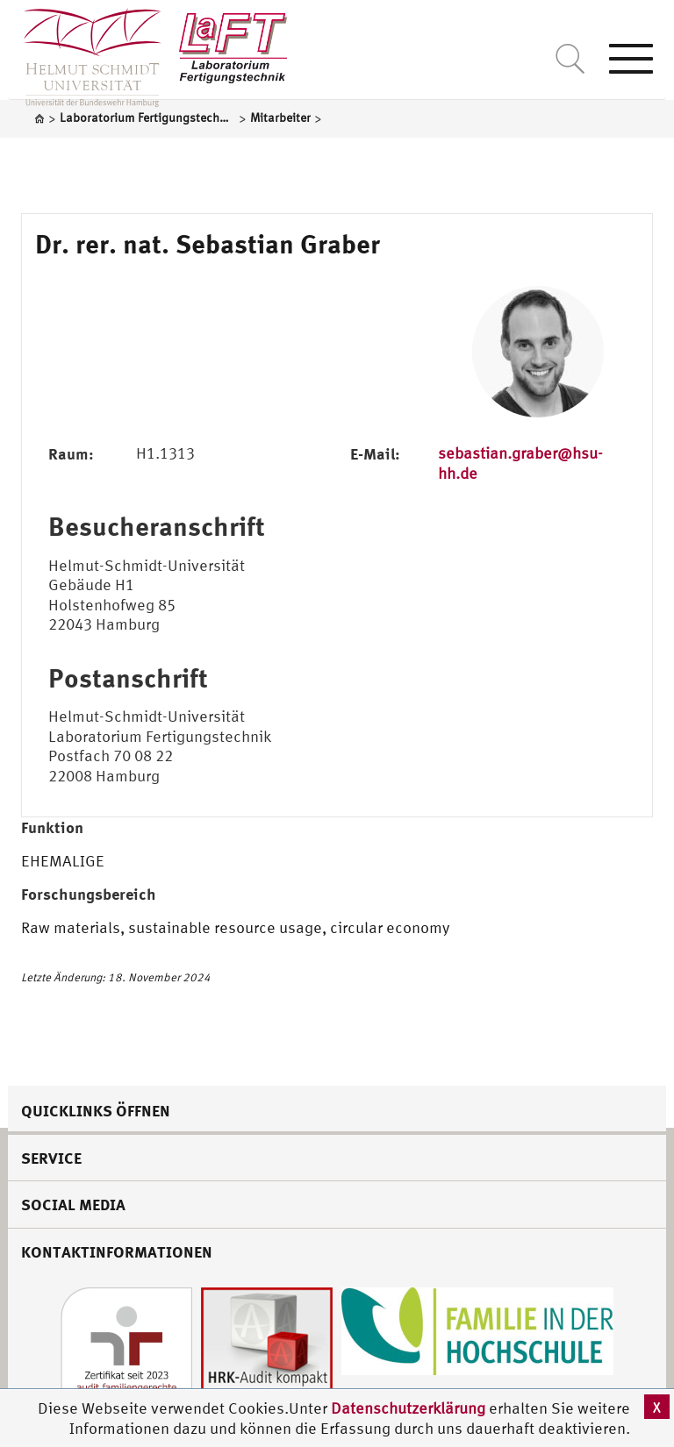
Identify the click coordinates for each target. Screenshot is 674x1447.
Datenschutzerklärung (408, 1408)
